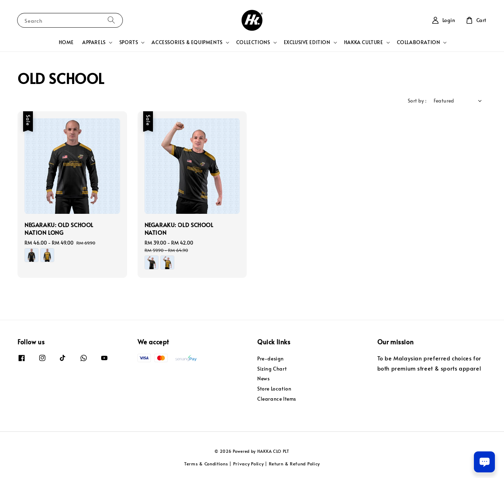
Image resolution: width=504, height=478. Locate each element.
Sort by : (417, 100)
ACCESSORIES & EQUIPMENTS (187, 42)
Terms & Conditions (206, 464)
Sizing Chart (272, 368)
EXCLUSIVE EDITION (307, 42)
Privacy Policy (248, 464)
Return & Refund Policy (294, 464)
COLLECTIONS (253, 42)
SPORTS (128, 42)
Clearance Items (276, 398)
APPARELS (94, 42)
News (263, 378)
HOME (66, 42)
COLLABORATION (418, 42)
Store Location (274, 388)
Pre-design (270, 359)
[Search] (111, 20)
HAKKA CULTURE (363, 42)
